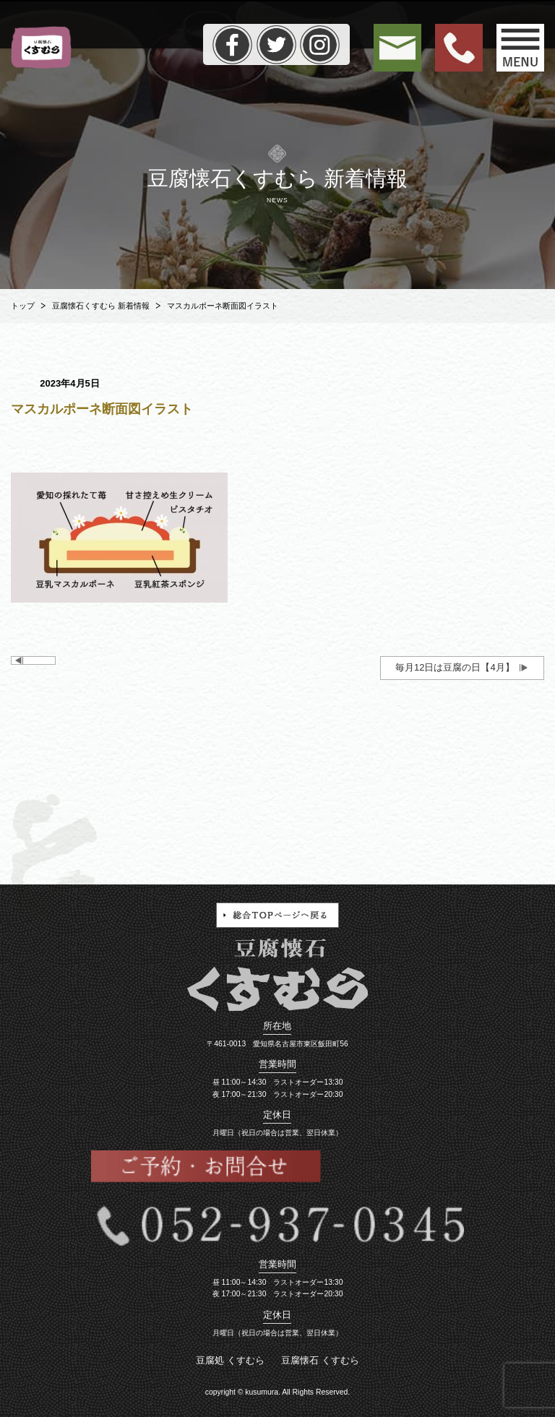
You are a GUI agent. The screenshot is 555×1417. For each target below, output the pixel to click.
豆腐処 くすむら (230, 1360)
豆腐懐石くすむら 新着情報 (101, 305)
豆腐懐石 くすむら (320, 1360)
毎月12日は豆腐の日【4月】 (455, 667)
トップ (23, 305)
